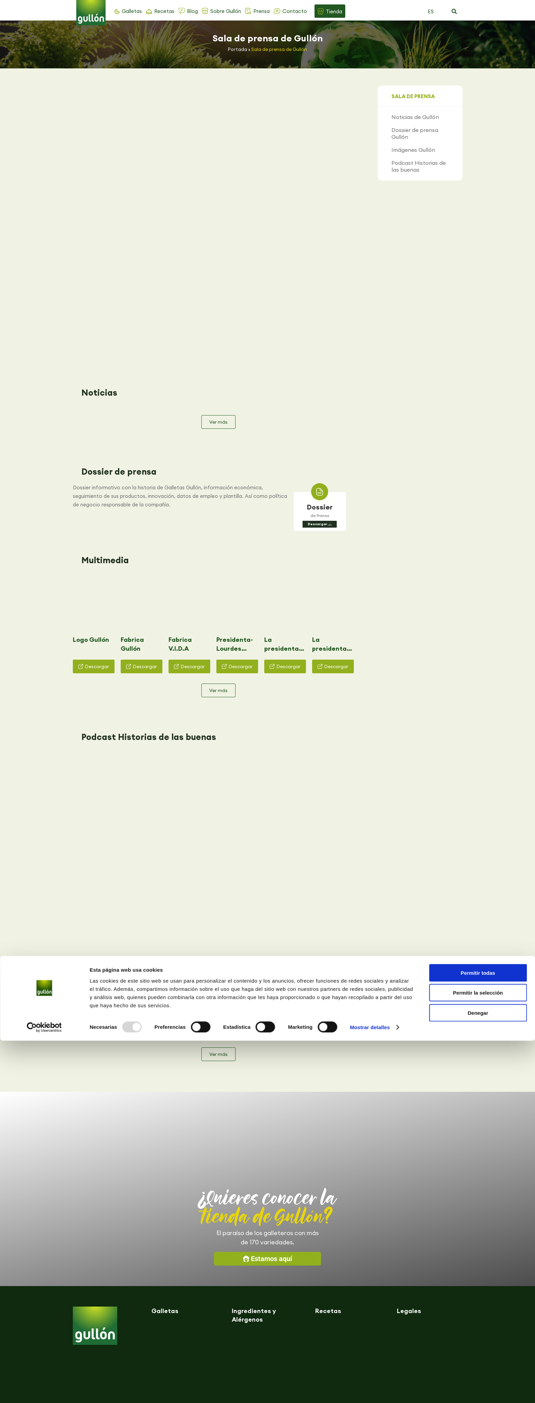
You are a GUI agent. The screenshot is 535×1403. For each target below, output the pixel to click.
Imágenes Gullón (413, 149)
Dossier (320, 371)
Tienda (334, 11)
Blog (192, 11)
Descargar (317, 388)
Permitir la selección (478, 1355)
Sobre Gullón (225, 11)
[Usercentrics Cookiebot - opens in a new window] (44, 1390)
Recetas (164, 11)
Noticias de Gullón (415, 117)
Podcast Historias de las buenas (418, 166)
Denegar (478, 1375)
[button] (454, 11)
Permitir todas (478, 1335)
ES (431, 11)
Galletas (132, 11)
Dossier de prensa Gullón (414, 133)
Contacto (294, 11)
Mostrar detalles (370, 1389)
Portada (237, 49)
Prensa (261, 11)
